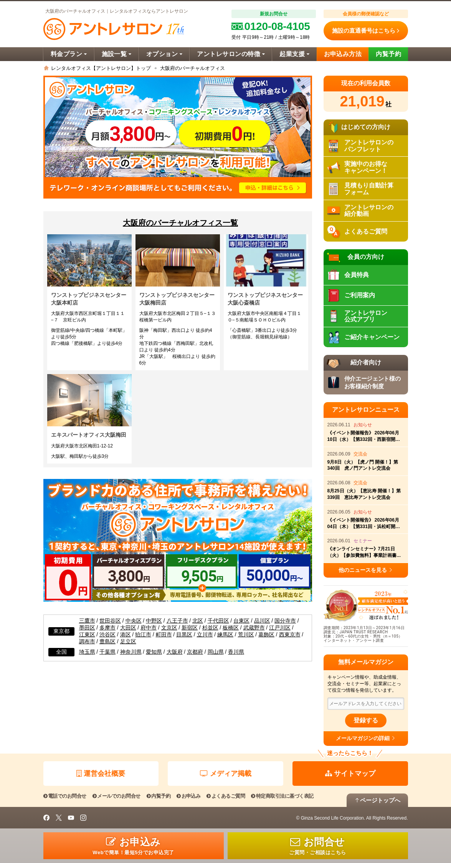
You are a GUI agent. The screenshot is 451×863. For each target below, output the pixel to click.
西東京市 (290, 635)
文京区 (169, 628)
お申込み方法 (343, 54)
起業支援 (294, 54)
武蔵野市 (254, 628)
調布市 (87, 641)
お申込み (188, 796)
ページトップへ (377, 800)
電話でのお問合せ (64, 796)
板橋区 (231, 628)
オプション (164, 54)
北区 (197, 621)
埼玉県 (87, 652)
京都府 (195, 652)
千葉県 (107, 652)
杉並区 (210, 628)
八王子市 (177, 621)
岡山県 (216, 652)
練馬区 (225, 635)
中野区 (154, 621)
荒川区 (246, 635)
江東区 (87, 635)
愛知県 (154, 652)
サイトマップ (350, 773)
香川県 (236, 652)
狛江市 (143, 635)
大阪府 (175, 652)
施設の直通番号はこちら (365, 30)
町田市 (164, 635)
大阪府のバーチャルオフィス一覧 (180, 223)
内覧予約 (388, 54)
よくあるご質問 (226, 796)
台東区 (241, 621)
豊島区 (107, 641)
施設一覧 (117, 54)
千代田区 (218, 621)
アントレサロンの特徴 (231, 54)
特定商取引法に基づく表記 (282, 796)
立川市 (205, 635)
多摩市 (107, 628)
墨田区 (87, 628)
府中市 (148, 628)
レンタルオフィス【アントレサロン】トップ (101, 68)
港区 (125, 635)
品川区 (262, 621)
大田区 (128, 628)
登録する (366, 720)
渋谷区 (107, 635)
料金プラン (69, 54)
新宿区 (190, 628)
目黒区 (184, 635)
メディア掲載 (225, 773)
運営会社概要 (100, 773)
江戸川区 (280, 628)
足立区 (128, 641)
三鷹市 (87, 621)
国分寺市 (285, 621)
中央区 (134, 621)
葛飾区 (266, 635)
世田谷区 (110, 621)
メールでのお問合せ (116, 796)
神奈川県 (131, 652)
